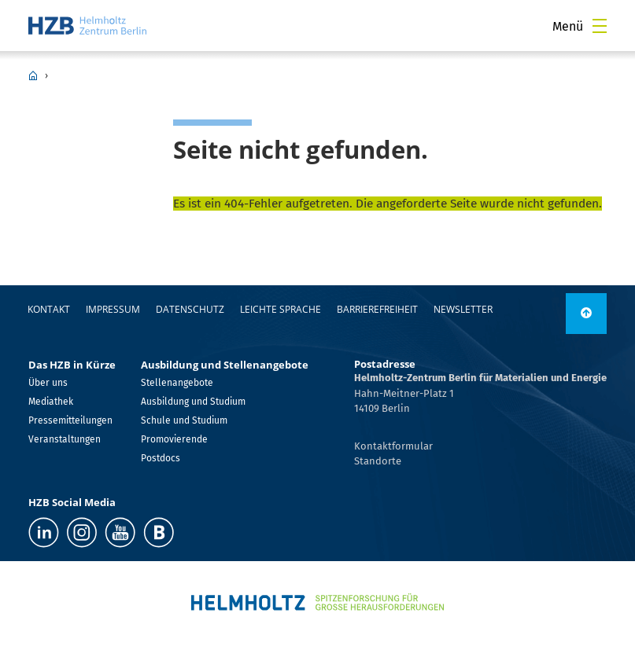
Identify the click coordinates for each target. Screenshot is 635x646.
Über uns (48, 382)
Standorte (377, 461)
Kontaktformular (393, 446)
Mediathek (50, 401)
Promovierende (174, 439)
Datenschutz (190, 309)
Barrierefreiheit (377, 309)
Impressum (113, 309)
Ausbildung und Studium (193, 401)
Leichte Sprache (280, 309)
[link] (586, 313)
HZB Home (33, 75)
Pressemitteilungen (70, 420)
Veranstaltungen (64, 439)
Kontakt (49, 309)
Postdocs (160, 458)
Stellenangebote (177, 382)
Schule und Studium (184, 420)
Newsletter (463, 309)
